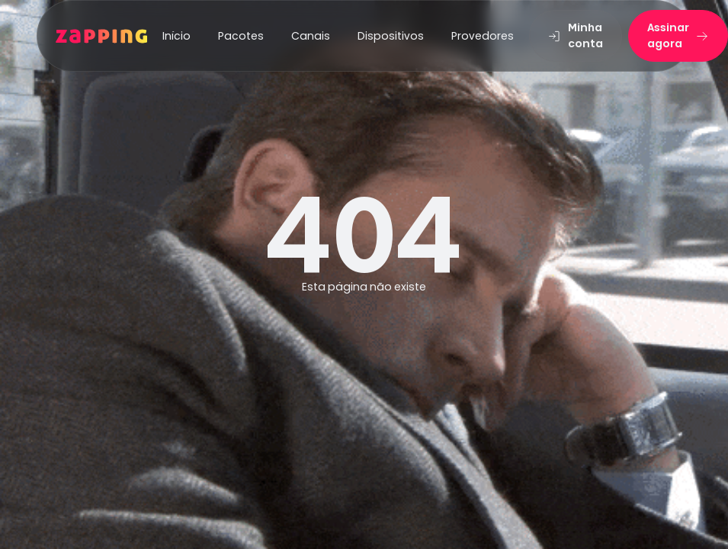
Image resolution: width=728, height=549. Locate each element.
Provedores (482, 36)
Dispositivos (391, 36)
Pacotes (241, 36)
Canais (310, 36)
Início (176, 36)
